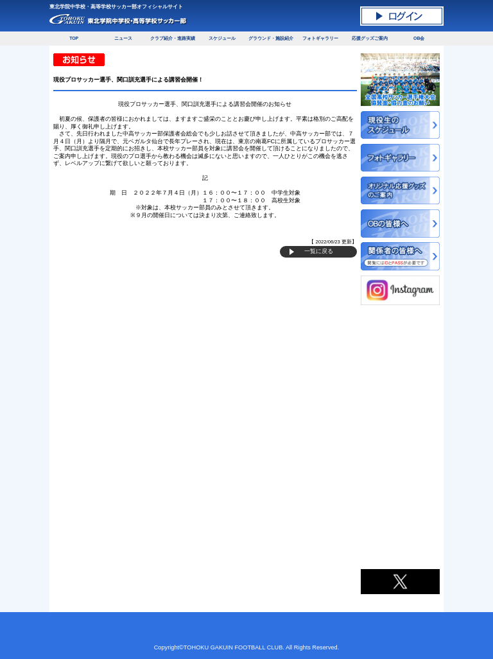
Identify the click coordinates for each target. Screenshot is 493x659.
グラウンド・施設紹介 (270, 38)
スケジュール (222, 38)
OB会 (418, 38)
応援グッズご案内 (370, 38)
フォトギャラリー (320, 38)
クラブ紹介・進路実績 (172, 38)
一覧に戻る (318, 251)
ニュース (123, 38)
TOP (73, 38)
